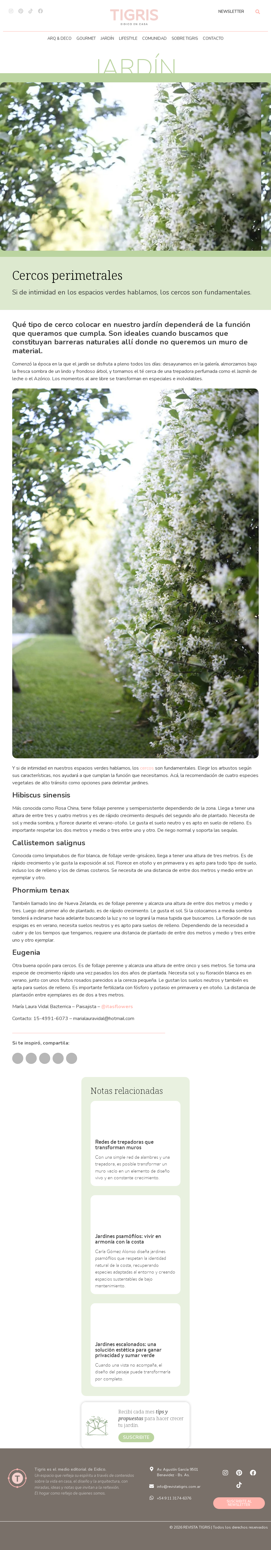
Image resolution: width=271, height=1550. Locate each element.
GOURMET (86, 38)
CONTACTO (213, 38)
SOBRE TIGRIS (185, 38)
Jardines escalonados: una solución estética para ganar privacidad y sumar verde (128, 1349)
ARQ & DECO (59, 38)
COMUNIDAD (154, 38)
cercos (147, 768)
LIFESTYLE (128, 38)
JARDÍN (107, 38)
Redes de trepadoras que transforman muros (124, 1144)
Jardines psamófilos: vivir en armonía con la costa (128, 1238)
